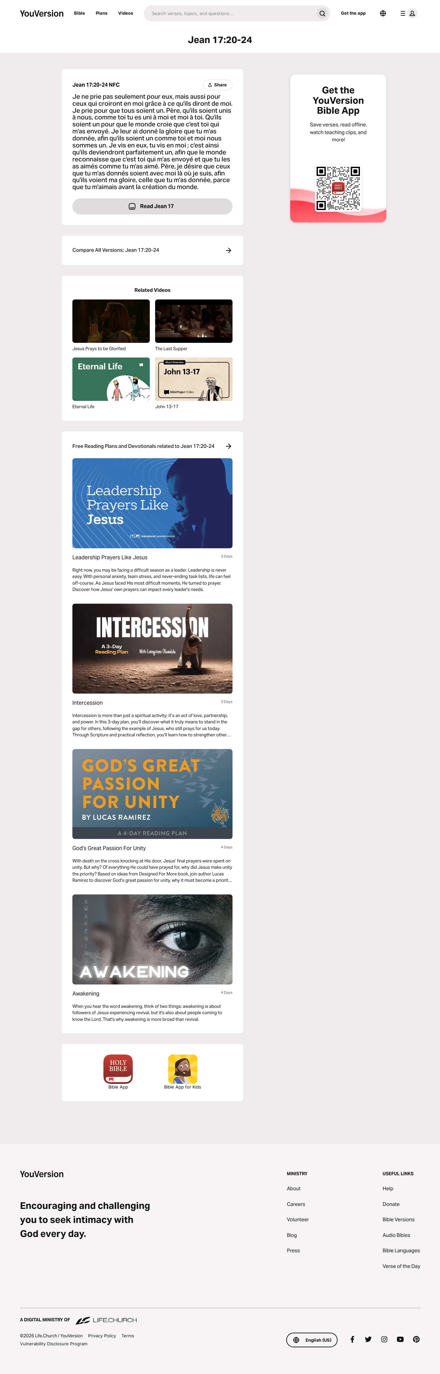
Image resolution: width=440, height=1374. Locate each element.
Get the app (353, 13)
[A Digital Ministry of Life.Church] (220, 1317)
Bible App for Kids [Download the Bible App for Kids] (182, 1072)
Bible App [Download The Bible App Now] (118, 1072)
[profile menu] (407, 13)
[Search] (229, 13)
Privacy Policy (102, 1335)
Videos (125, 13)
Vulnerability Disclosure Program (53, 1343)
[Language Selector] (383, 13)
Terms (127, 1335)
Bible (79, 13)
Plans (101, 13)
